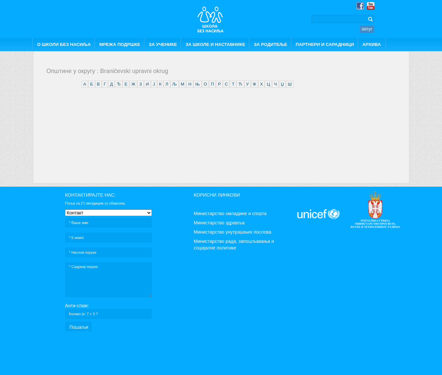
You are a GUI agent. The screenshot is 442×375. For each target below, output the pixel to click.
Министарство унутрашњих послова (232, 232)
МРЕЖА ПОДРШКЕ (119, 44)
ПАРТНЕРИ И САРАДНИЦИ (325, 44)
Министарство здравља (219, 222)
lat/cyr (367, 29)
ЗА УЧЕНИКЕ (163, 44)
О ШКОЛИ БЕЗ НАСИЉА (64, 44)
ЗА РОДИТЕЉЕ (270, 44)
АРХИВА (371, 44)
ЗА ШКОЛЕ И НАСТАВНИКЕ (215, 44)
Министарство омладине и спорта (230, 213)
